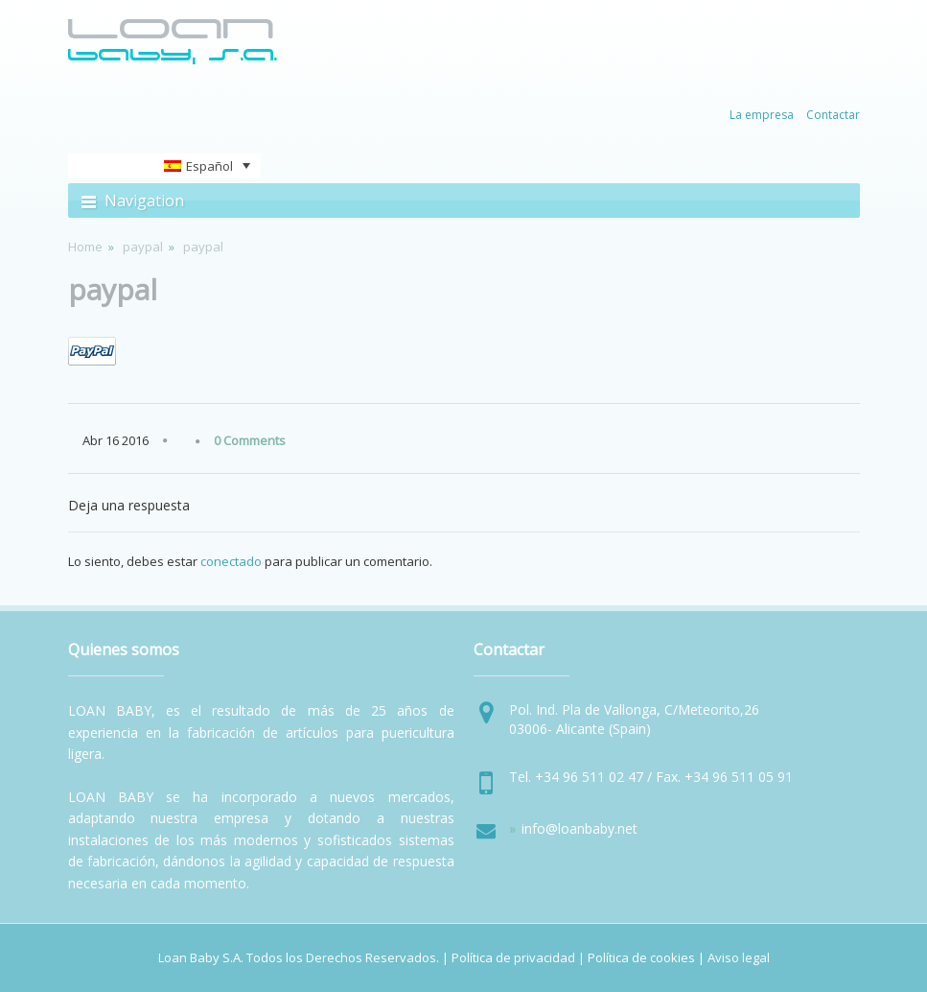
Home (85, 246)
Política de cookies (641, 957)
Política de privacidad (513, 957)
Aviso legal (738, 957)
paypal (143, 246)
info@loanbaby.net (579, 828)
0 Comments (250, 440)
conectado (231, 561)
